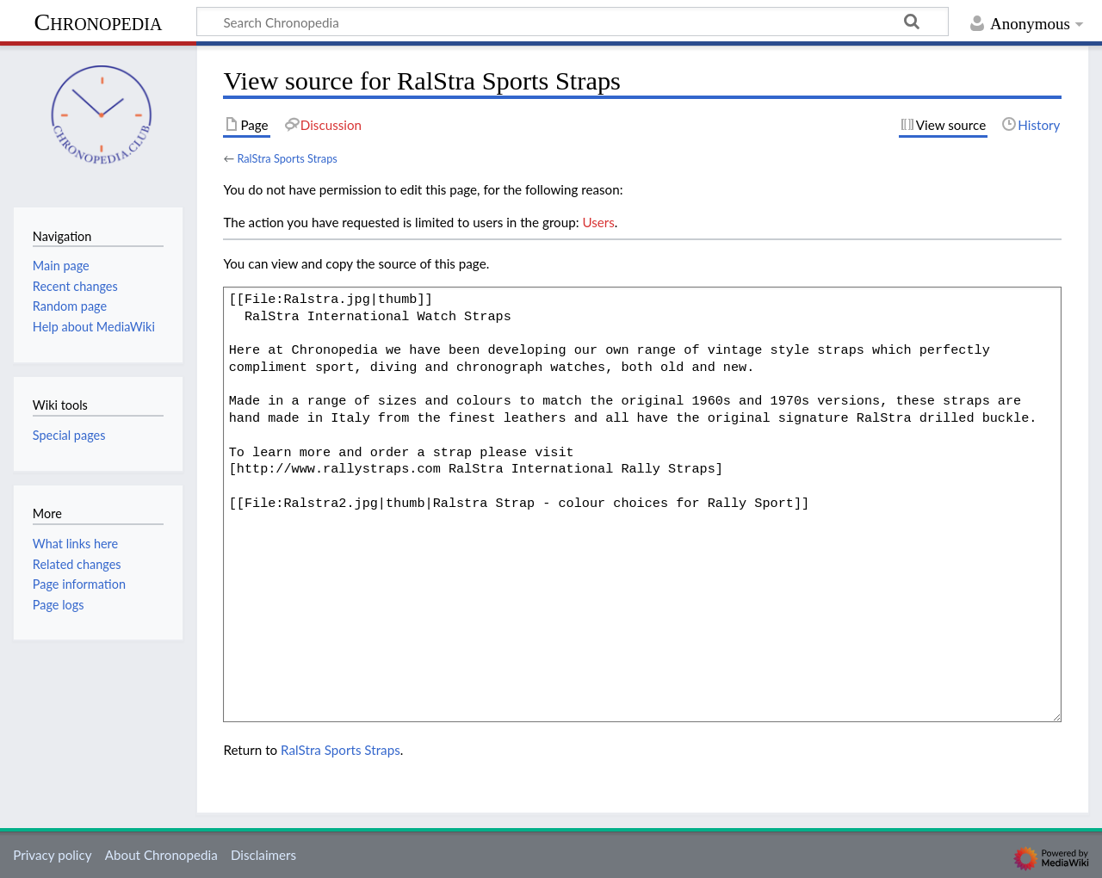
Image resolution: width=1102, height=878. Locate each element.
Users (598, 222)
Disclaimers (263, 855)
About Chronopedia (161, 855)
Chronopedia (98, 22)
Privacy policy (52, 855)
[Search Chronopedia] (572, 21)
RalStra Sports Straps (287, 158)
